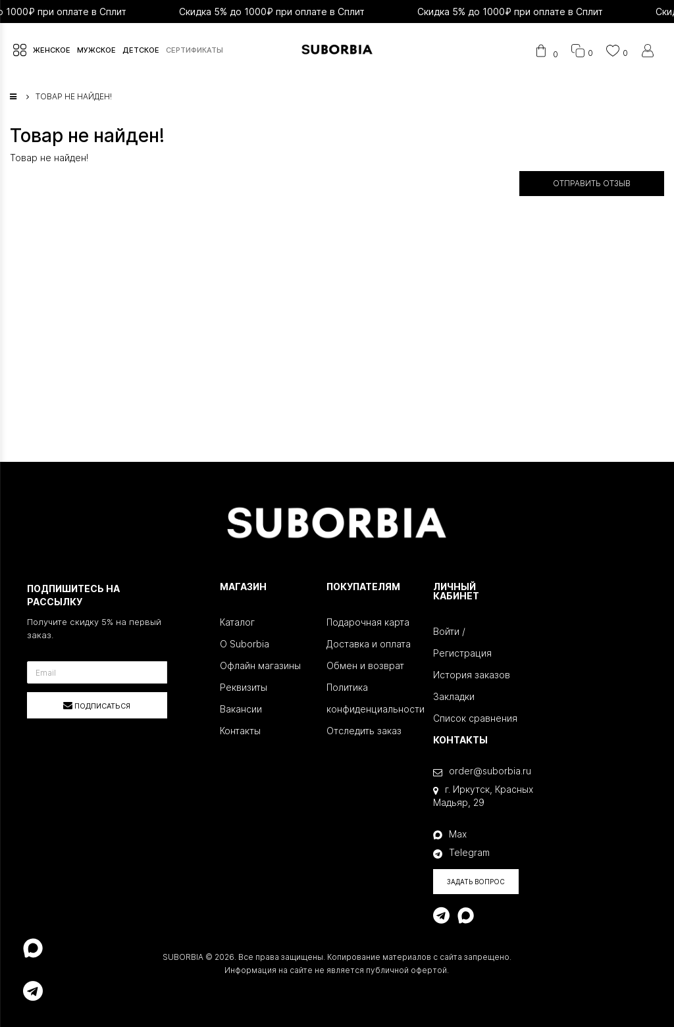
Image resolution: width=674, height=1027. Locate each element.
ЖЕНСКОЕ (51, 50)
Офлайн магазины (260, 665)
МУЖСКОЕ (96, 50)
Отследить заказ (364, 730)
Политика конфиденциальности (369, 698)
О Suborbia (244, 643)
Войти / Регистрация (462, 642)
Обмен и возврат (365, 665)
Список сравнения (475, 718)
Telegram (461, 853)
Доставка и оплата (368, 643)
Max (450, 833)
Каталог (237, 622)
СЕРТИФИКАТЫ (194, 50)
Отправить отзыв (592, 183)
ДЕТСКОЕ (140, 50)
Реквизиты (243, 687)
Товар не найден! (74, 96)
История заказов (471, 674)
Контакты (240, 730)
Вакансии (241, 708)
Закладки (454, 696)
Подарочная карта (367, 622)
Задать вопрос (476, 882)
